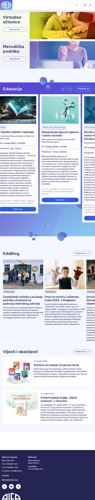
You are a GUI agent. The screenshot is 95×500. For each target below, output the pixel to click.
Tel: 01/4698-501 (9, 464)
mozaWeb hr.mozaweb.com (36, 467)
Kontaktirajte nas (10, 480)
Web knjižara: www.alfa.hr (34, 462)
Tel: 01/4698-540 (10, 467)
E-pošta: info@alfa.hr (12, 471)
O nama (5, 475)
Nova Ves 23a (8, 461)
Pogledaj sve (83, 89)
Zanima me (60, 200)
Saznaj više (15, 29)
